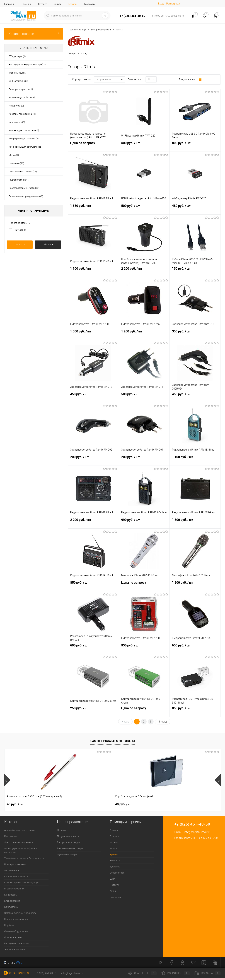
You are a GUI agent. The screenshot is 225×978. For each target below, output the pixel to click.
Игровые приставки (14, 888)
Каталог (42, 4)
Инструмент (10, 836)
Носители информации (16, 919)
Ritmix (20, 229)
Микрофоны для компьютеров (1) (26, 146)
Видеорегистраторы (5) (21, 89)
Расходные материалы (16, 943)
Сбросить (48, 244)
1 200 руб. (144, 335)
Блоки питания (12, 901)
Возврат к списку (78, 53)
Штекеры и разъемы (15, 864)
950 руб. (144, 649)
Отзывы (26, 4)
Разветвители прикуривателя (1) (26, 196)
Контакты (89, 4)
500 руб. (144, 147)
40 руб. (15, 804)
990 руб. (144, 523)
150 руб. (195, 272)
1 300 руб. (93, 335)
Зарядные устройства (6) (22, 97)
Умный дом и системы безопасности (24, 858)
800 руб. (195, 147)
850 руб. (93, 586)
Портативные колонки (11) (23, 171)
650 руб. (195, 649)
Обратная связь (17, 973)
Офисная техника (13, 937)
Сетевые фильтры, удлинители (20, 913)
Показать (19, 244)
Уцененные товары (67, 854)
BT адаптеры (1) (17, 56)
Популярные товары (68, 836)
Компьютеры (11, 907)
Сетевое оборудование (16, 931)
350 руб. (195, 335)
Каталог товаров (34, 34)
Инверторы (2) (16, 105)
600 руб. (93, 649)
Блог (112, 879)
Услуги (58, 4)
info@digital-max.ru (197, 832)
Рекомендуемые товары (70, 848)
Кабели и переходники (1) (22, 114)
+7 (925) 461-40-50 (45, 973)
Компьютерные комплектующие (21, 882)
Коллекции (115, 897)
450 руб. (93, 398)
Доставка (115, 866)
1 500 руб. (179, 804)
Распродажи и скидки (68, 842)
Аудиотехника (11, 870)
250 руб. (93, 712)
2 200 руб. (144, 272)
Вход (161, 3)
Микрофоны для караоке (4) (23, 138)
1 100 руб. (93, 272)
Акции (113, 891)
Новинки (61, 830)
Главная (9, 4)
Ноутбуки (9, 925)
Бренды (72, 4)
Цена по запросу (93, 147)
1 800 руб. (195, 523)
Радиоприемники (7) (19, 179)
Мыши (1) (14, 155)
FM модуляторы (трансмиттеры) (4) (27, 64)
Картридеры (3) (17, 122)
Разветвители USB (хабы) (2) (24, 188)
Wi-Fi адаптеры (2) (18, 81)
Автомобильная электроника (19, 830)
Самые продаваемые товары (112, 741)
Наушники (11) (16, 163)
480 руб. (195, 209)
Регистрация (173, 3)
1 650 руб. (93, 209)
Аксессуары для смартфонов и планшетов (20, 850)
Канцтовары (10, 895)
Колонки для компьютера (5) (24, 130)
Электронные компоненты (18, 842)
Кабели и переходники (16, 876)
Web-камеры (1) (17, 72)
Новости (114, 885)
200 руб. (93, 461)
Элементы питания (14, 949)
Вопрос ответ (117, 873)
